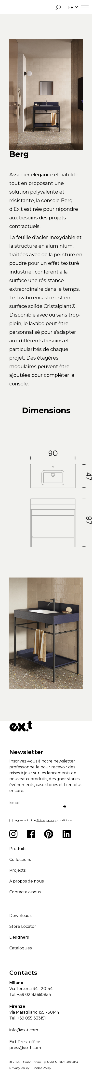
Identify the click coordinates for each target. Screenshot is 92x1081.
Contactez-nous (25, 892)
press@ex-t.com (25, 1047)
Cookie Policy (41, 1068)
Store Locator (22, 926)
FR (73, 7)
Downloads (20, 915)
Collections (20, 859)
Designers (19, 937)
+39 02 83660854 (34, 994)
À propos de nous (26, 881)
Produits (17, 848)
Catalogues (20, 948)
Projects (17, 870)
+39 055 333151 (31, 1018)
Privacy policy (46, 820)
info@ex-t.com (23, 1030)
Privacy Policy (19, 1068)
